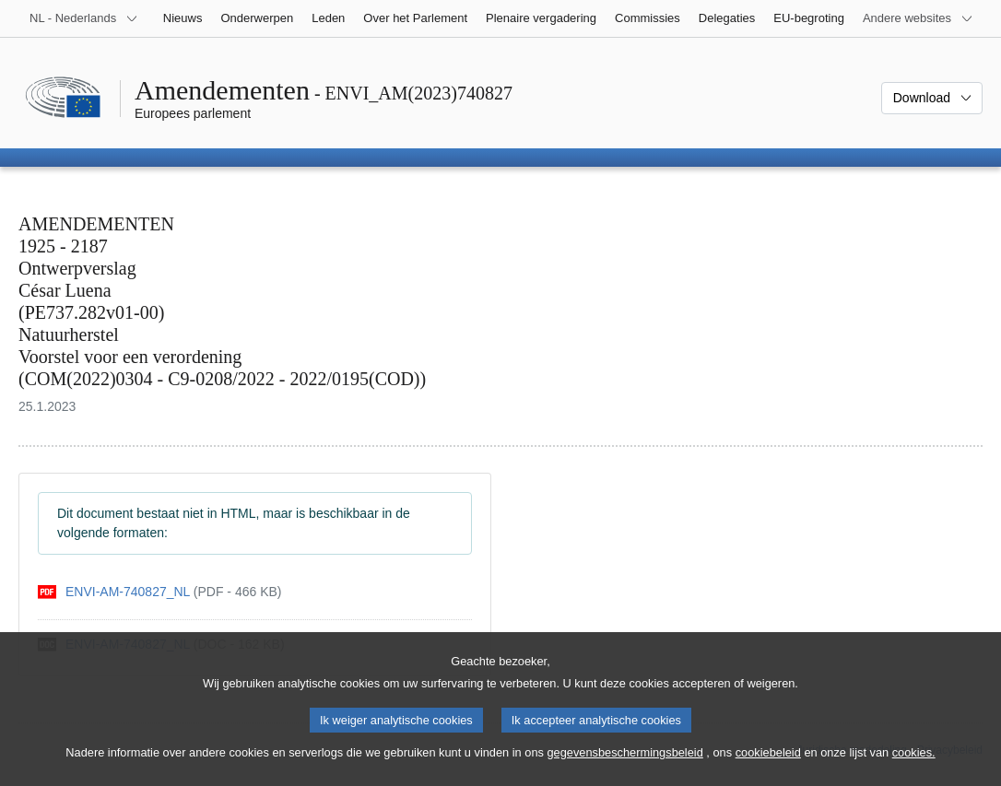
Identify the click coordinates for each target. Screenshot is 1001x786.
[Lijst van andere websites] (918, 18)
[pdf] (159, 592)
